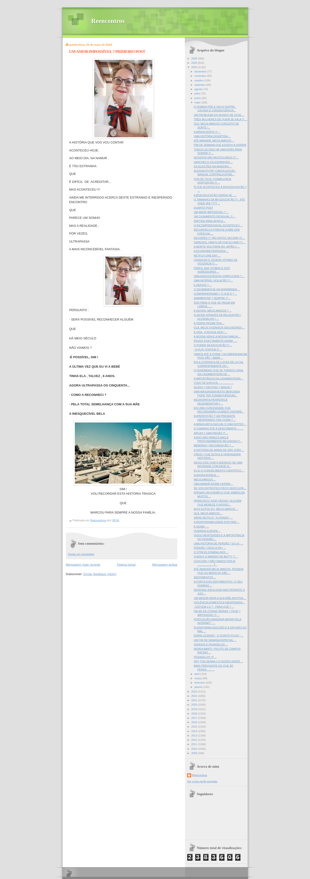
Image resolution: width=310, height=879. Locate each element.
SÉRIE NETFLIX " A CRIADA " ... (213, 517)
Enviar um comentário (81, 554)
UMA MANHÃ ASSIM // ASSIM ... (213, 483)
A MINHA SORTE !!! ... (207, 131)
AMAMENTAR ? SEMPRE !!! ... (212, 298)
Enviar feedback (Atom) (99, 574)
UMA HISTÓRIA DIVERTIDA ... (212, 136)
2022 (194, 695)
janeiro (198, 687)
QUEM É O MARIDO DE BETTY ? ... (216, 556)
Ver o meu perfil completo (202, 781)
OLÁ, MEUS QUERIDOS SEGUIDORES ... (219, 327)
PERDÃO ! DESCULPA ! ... (210, 547)
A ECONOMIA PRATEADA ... (211, 251)
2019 (194, 709)
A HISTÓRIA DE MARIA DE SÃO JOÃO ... (219, 450)
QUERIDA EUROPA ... (207, 530)
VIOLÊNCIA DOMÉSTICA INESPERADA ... (219, 602)
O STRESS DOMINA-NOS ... (211, 552)
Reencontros (108, 20)
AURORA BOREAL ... (206, 475)
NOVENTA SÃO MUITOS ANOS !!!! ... (216, 157)
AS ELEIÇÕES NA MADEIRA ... (213, 166)
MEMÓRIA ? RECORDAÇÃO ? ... (214, 445)
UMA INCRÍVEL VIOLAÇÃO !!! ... (213, 280)
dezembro (200, 71)
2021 (194, 700)
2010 (194, 748)
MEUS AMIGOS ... (205, 479)
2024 (194, 67)
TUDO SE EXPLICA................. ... (213, 382)
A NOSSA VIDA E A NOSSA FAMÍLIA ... (217, 336)
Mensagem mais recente (83, 564)
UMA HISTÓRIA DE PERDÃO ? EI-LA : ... (218, 543)
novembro (200, 75)
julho (197, 93)
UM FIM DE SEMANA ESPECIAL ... (215, 640)
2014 (194, 731)
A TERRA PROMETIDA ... (209, 323)
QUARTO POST (203, 207)
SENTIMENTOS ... (205, 577)
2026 (194, 58)
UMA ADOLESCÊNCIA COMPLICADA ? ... (219, 276)
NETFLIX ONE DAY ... (207, 255)
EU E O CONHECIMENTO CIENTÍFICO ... (219, 470)
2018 (194, 713)
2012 (194, 739)
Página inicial (126, 564)
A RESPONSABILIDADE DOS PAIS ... (216, 522)
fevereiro (200, 682)
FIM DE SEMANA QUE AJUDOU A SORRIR (220, 144)
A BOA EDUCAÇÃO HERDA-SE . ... (215, 195)
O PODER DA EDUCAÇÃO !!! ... (213, 345)
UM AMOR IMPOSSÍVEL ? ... (211, 212)
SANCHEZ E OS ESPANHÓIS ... (213, 162)
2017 (194, 717)
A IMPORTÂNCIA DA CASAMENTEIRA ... (218, 378)
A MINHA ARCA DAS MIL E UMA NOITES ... (220, 424)
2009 (194, 753)
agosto (198, 89)
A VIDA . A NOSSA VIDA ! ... (210, 332)
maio (197, 102)
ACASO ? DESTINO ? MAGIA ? (213, 387)
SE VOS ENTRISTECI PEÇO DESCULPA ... (220, 488)
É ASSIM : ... (201, 526)
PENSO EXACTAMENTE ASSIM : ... (215, 340)
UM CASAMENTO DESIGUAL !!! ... (215, 216)
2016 (194, 722)
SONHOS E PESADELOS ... (211, 644)
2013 (194, 735)
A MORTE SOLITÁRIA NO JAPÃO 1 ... (217, 246)
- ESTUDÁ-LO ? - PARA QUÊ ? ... (214, 606)
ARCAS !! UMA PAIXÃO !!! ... (211, 433)
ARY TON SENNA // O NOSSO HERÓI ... (218, 661)
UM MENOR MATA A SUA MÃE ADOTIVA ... (220, 598)
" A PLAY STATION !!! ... (208, 349)
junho (198, 98)
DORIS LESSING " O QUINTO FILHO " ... (218, 635)
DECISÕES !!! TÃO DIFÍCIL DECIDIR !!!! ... (219, 237)
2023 (194, 691)
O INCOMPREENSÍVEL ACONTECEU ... (218, 225)
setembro (200, 84)
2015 (194, 726)
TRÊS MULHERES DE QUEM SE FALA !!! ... (220, 119)
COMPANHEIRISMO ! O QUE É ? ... (215, 293)
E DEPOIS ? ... (203, 285)
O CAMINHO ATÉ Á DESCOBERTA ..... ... (219, 428)
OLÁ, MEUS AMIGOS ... (208, 513)
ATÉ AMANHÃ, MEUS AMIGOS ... (214, 140)
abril (197, 673)
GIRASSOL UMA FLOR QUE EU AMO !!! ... (219, 242)
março (198, 678)
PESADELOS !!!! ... (205, 657)
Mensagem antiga (164, 564)
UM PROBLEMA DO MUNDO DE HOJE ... (219, 115)
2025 (194, 62)
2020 (194, 704)
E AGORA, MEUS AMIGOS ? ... (213, 310)
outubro (199, 80)
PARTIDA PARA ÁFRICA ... (210, 221)
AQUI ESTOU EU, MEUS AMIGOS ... (216, 508)
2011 (194, 744)
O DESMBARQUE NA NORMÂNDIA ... (217, 289)
